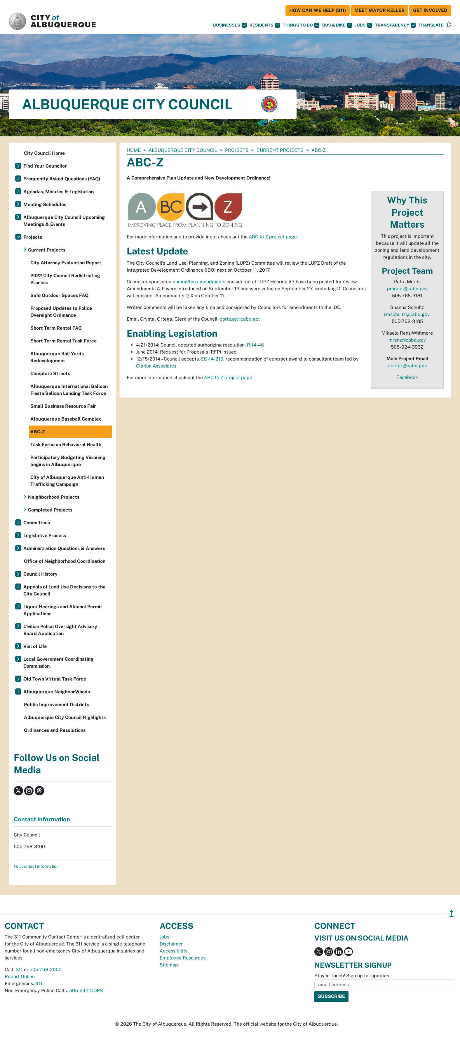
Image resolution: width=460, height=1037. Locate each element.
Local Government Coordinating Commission (58, 662)
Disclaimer (171, 944)
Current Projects (280, 150)
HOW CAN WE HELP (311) (317, 10)
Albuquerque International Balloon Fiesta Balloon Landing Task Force (69, 390)
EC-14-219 (212, 359)
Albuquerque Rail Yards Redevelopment (57, 357)
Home (134, 150)
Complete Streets (50, 373)
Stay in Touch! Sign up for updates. (352, 975)
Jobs (363, 25)
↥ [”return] (451, 913)
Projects (237, 150)
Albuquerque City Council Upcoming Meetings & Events (64, 221)
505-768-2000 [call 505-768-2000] (45, 969)
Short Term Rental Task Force (63, 341)
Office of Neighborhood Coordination (64, 561)
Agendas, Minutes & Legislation (58, 191)
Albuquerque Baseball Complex (65, 419)
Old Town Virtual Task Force (54, 679)
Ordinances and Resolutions (55, 730)
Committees (36, 522)
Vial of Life (35, 646)
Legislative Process (44, 535)
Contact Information (42, 819)
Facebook (407, 377)
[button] (431, 25)
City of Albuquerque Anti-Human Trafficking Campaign (67, 480)
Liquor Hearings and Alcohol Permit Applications (62, 610)
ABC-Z (37, 432)
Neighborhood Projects (53, 497)
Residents (265, 25)
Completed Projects (50, 510)
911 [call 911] (38, 983)
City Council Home (44, 153)
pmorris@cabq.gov (407, 288)
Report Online (20, 976)
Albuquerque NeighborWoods (56, 692)
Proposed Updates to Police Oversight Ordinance (61, 311)
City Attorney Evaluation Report (65, 263)
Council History (40, 574)
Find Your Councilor (45, 166)
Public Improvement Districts (56, 704)
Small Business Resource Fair (63, 406)
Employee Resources (182, 958)
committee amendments (199, 281)
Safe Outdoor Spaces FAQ (59, 295)
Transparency (395, 25)
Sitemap (169, 965)
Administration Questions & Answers (64, 548)
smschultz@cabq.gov (407, 314)
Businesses (230, 25)
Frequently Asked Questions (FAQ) (61, 179)
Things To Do (301, 25)
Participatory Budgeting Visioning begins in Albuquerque (67, 461)
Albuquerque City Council (183, 150)
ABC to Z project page (273, 237)
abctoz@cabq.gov (407, 365)
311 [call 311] (19, 969)
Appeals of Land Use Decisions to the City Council (64, 590)
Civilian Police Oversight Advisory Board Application (60, 630)
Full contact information (36, 866)
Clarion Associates (156, 366)
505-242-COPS (86, 990)
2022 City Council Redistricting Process (65, 279)
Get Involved (430, 10)
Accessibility (174, 951)
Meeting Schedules (44, 204)
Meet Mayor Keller (379, 10)
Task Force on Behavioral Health (65, 444)
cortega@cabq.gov (240, 319)
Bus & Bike (337, 25)
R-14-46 (255, 345)
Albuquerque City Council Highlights (65, 717)
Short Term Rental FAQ (56, 328)
